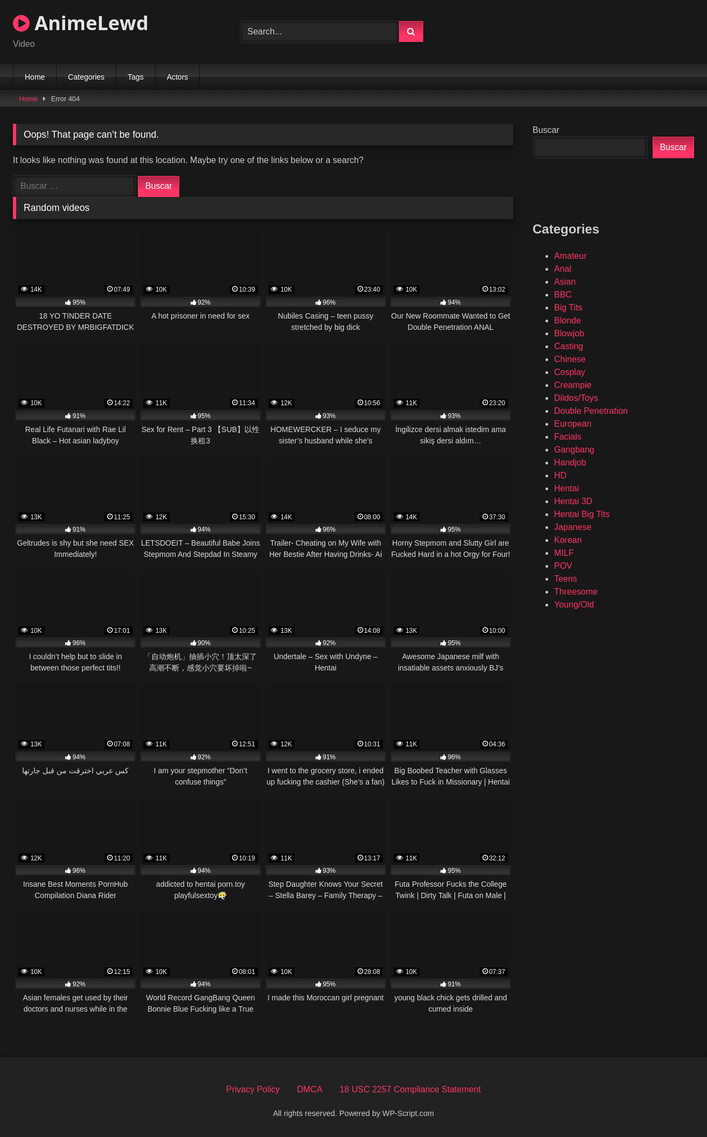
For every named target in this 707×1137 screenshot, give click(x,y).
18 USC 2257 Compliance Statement (410, 1089)
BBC (563, 294)
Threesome (576, 591)
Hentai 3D (573, 501)
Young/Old (574, 604)
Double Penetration (591, 410)
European (572, 423)
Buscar (546, 130)
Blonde (567, 320)
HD (560, 475)
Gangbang (574, 449)
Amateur (570, 255)
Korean (568, 540)
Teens (565, 578)
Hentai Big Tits (582, 514)
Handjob (570, 462)
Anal (562, 268)
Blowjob (569, 333)
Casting (568, 346)
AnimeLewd (81, 23)
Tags (136, 77)
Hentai (566, 488)
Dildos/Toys (576, 397)
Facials (568, 436)
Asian (565, 281)
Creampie (572, 385)
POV (563, 565)
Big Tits (568, 307)
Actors (177, 77)
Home (35, 77)
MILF (563, 552)
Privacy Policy (253, 1089)
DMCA (310, 1089)
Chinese (570, 359)
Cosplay (569, 372)
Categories (86, 77)
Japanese (572, 527)
